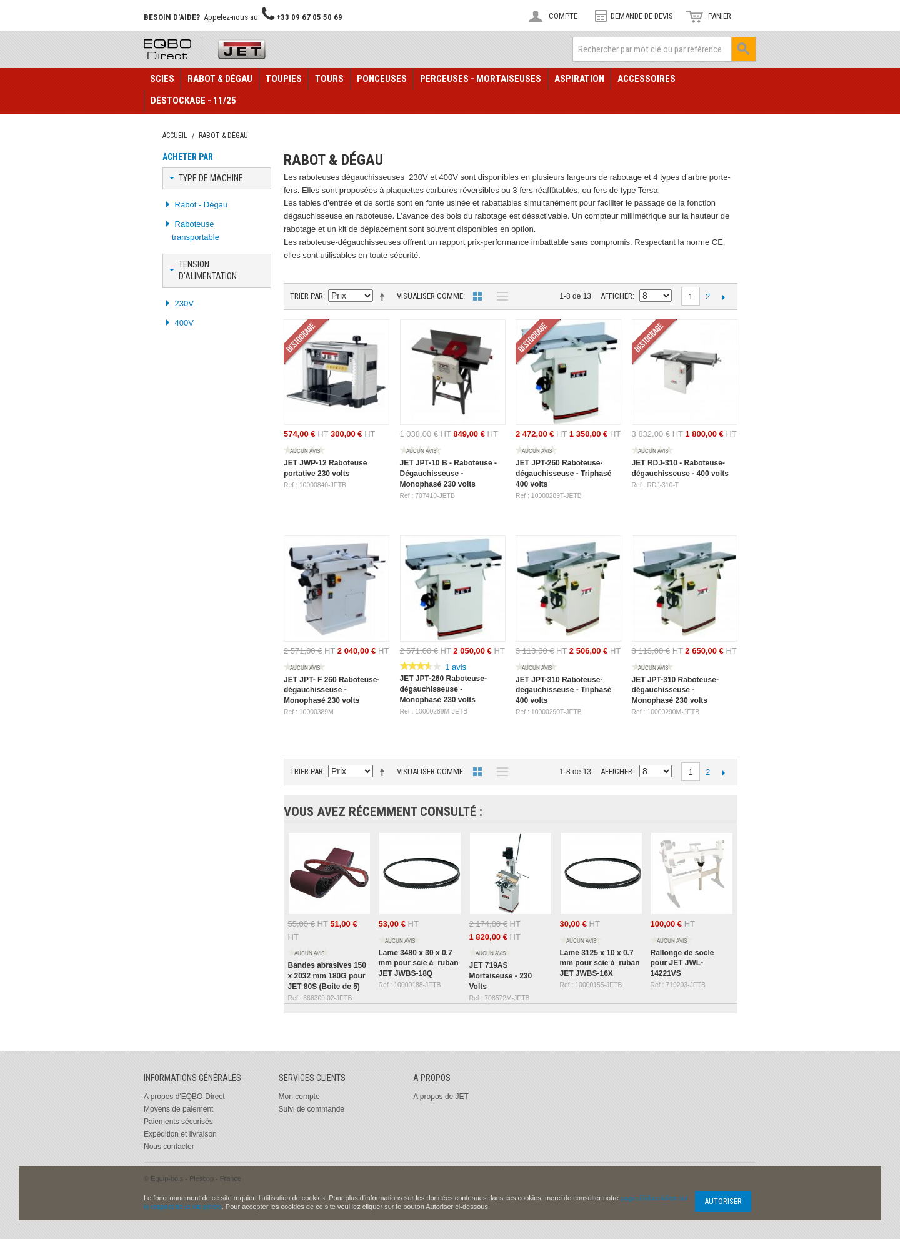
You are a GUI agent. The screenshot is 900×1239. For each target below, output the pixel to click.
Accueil (175, 135)
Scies (162, 78)
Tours (329, 78)
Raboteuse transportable (195, 230)
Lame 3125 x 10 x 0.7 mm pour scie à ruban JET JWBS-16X (600, 963)
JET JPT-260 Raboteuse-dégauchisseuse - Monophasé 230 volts (443, 689)
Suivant (723, 296)
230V (183, 303)
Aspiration (579, 78)
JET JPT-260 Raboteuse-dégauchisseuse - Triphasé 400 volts (563, 474)
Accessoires (647, 78)
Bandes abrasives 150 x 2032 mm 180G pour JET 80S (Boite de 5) (327, 976)
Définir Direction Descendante (384, 296)
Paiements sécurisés (178, 1121)
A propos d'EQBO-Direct (184, 1096)
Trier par (306, 296)
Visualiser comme (430, 296)
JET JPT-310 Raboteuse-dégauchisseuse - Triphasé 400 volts (563, 690)
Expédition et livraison (180, 1134)
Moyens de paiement (178, 1109)
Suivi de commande (311, 1109)
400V (183, 322)
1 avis (455, 667)
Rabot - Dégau (200, 204)
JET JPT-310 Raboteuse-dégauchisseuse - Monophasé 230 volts (675, 690)
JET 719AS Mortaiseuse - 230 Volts (500, 976)
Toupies (284, 78)
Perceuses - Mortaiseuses (480, 78)
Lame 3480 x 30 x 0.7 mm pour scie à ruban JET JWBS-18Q (419, 963)
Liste (499, 296)
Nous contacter (169, 1146)
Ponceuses (382, 78)
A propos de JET (441, 1096)
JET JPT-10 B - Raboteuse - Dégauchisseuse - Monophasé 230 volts (448, 474)
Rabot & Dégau (220, 78)
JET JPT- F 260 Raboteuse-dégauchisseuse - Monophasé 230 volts (331, 690)
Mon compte (299, 1096)
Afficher (616, 296)
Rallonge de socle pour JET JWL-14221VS (682, 963)
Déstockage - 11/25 (193, 100)
